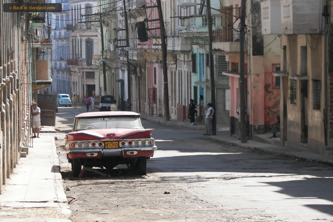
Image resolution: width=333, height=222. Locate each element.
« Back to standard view (33, 7)
